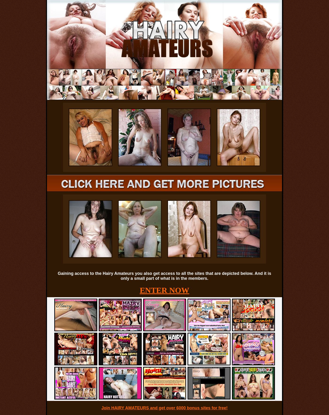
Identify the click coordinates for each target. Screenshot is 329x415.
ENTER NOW (164, 290)
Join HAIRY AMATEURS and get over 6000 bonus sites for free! (164, 408)
